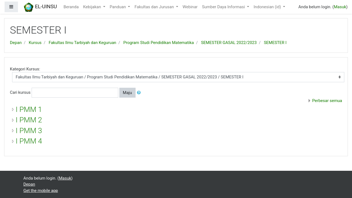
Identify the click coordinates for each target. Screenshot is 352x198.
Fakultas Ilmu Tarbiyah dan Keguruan (82, 42)
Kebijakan (92, 6)
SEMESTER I (275, 42)
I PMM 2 (29, 120)
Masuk (340, 6)
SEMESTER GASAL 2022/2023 (229, 42)
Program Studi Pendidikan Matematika (158, 42)
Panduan (118, 6)
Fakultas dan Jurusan (154, 6)
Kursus (35, 42)
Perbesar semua (327, 100)
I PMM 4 (29, 141)
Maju (127, 92)
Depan (16, 42)
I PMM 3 (29, 131)
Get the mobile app (40, 190)
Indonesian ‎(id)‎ (268, 6)
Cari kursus (20, 92)
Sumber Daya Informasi (224, 6)
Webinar (190, 6)
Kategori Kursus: (25, 69)
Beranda (71, 6)
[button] (140, 92)
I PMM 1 (29, 109)
